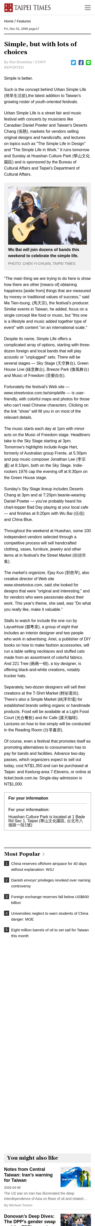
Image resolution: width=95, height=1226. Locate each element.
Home (8, 21)
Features (24, 21)
